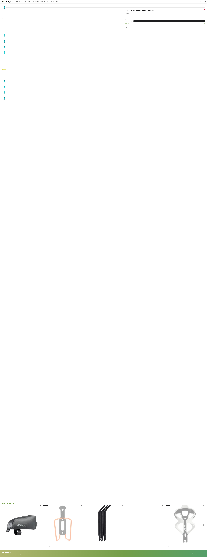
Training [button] (41, 1)
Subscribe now (198, 553)
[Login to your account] (198, 1)
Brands (57, 1)
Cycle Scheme (53, 1)
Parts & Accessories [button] (35, 1)
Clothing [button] (20, 1)
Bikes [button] (17, 1)
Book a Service (46, 1)
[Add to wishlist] (41, 506)
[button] (200, 1)
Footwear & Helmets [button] (27, 1)
